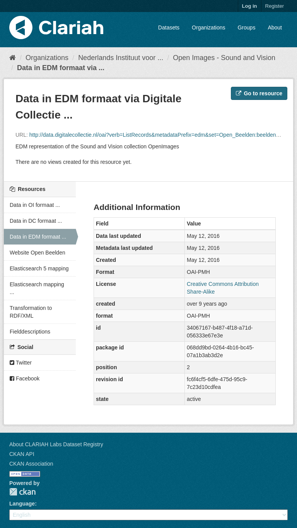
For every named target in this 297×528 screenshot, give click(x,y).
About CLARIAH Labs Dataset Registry (56, 444)
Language (22, 503)
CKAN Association (31, 464)
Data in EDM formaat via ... (60, 68)
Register (274, 6)
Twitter (21, 362)
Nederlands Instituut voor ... (120, 58)
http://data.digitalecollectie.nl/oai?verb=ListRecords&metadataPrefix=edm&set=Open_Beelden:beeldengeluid (159, 135)
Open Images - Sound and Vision (224, 58)
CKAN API (21, 454)
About (275, 27)
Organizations (208, 27)
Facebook (24, 378)
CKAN (22, 492)
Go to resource (259, 93)
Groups (246, 27)
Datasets (168, 27)
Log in (249, 6)
